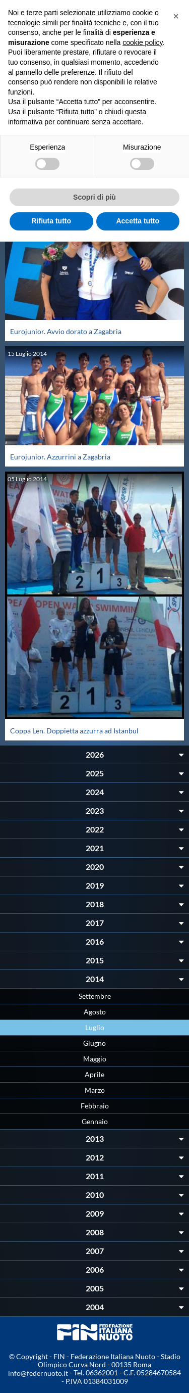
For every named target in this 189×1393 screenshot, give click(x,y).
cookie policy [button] (142, 42)
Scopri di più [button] (94, 197)
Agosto (95, 1011)
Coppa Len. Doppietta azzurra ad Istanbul (74, 730)
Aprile (94, 1074)
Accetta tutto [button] (137, 221)
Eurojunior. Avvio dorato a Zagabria (65, 331)
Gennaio (95, 1121)
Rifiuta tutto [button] (51, 221)
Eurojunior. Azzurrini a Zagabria (60, 456)
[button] (176, 16)
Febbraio (95, 1105)
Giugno (94, 1043)
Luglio (94, 1027)
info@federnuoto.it (38, 1373)
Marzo (95, 1090)
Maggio (94, 1058)
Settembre (95, 996)
